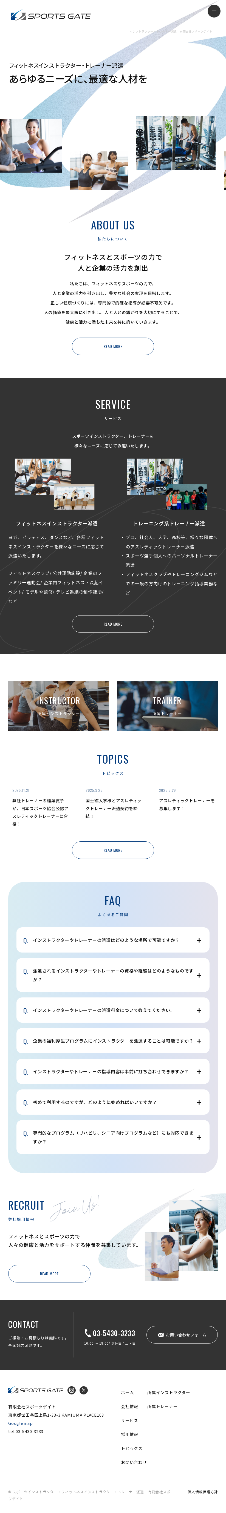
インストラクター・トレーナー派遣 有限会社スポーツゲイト (51, 15)
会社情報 (129, 1406)
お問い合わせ (134, 1462)
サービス (129, 1420)
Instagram (71, 1390)
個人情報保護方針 (203, 1491)
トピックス (132, 1448)
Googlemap (20, 1423)
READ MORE (113, 346)
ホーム (127, 1392)
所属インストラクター (168, 1392)
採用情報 (129, 1434)
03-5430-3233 (114, 1333)
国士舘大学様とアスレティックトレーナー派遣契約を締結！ (114, 808)
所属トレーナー (162, 1406)
